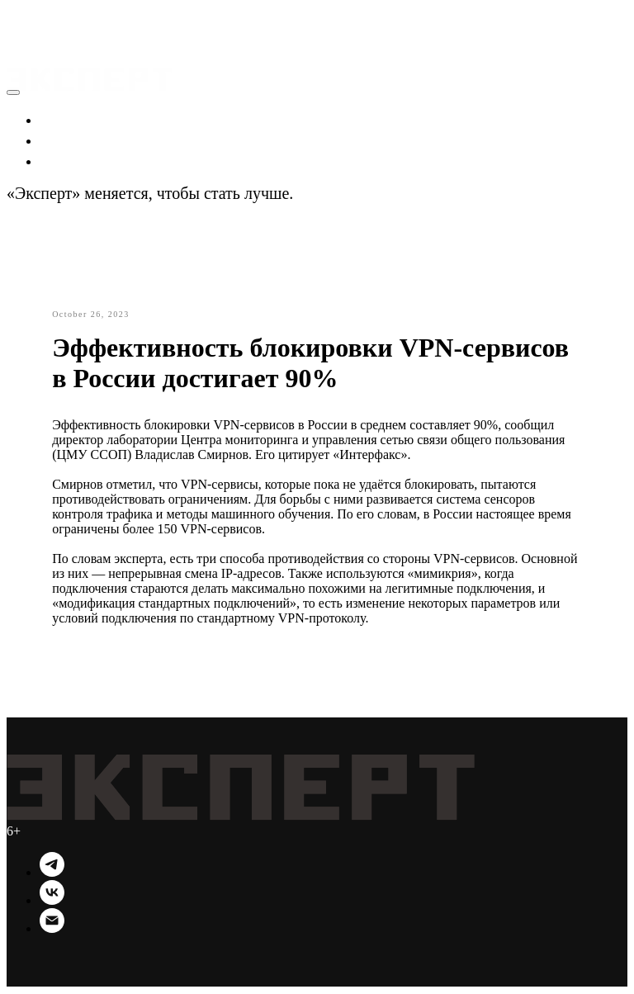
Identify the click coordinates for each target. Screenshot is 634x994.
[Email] (52, 929)
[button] (22, 16)
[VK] (52, 901)
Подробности (344, 193)
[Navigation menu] (18, 36)
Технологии (83, 160)
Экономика (80, 119)
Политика (75, 139)
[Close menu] (13, 92)
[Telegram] (52, 873)
